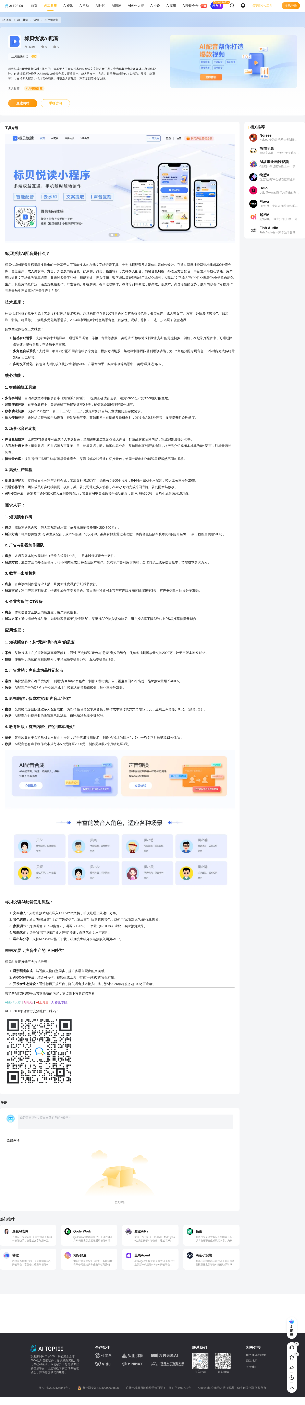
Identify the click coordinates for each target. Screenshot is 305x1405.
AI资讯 (68, 5)
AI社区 (100, 5)
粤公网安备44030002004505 (100, 1387)
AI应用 (171, 5)
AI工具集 (50, 5)
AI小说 (155, 5)
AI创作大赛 (136, 5)
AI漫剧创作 (192, 6)
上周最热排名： (24, 57)
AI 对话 (217, 5)
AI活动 (84, 5)
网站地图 (251, 1360)
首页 (34, 5)
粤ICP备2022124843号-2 (55, 1387)
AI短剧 (116, 5)
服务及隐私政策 (256, 1354)
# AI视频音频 (34, 88)
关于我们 (251, 1366)
